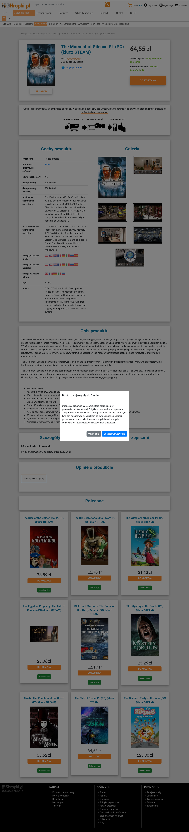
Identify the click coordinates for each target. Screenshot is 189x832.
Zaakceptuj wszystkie (114, 434)
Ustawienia (93, 434)
